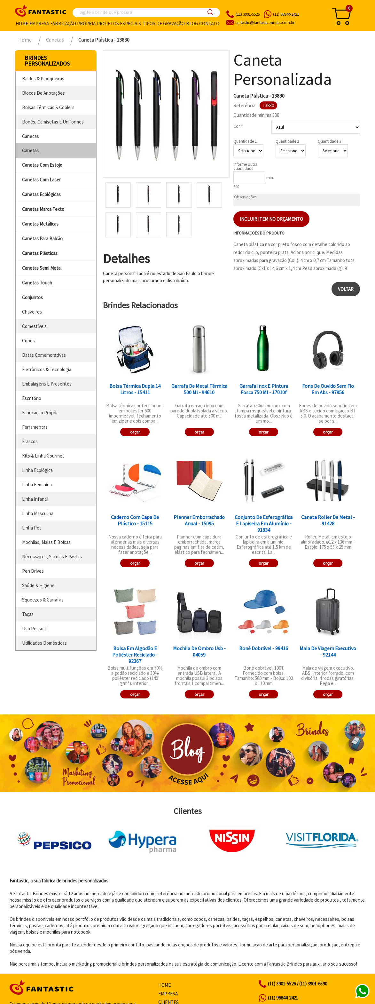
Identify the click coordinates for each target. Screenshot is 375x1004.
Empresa (39, 23)
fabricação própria (40, 413)
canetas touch (37, 283)
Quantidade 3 (329, 141)
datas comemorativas (44, 355)
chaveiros (32, 312)
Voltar (346, 289)
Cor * (238, 126)
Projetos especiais (119, 23)
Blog (192, 23)
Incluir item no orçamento (271, 219)
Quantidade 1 (245, 141)
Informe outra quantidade (245, 166)
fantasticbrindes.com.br (264, 22)
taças (28, 614)
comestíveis (34, 326)
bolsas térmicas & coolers (48, 107)
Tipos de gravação (164, 23)
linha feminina (37, 485)
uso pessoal (34, 629)
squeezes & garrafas (43, 600)
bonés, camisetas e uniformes (53, 122)
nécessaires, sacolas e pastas (52, 557)
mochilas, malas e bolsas (46, 542)
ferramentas (35, 427)
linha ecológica (37, 470)
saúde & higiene (38, 585)
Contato (209, 23)
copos (28, 341)
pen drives (33, 571)
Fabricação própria (73, 23)
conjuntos (32, 297)
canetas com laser (41, 180)
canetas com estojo (42, 165)
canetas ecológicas (41, 194)
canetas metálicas (40, 224)
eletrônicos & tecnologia (46, 369)
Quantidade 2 (287, 141)
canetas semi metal (41, 268)
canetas (30, 150)
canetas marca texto (43, 209)
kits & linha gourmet (43, 456)
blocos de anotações (43, 93)
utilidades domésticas (44, 643)
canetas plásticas (40, 253)
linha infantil (35, 499)
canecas (30, 136)
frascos (30, 441)
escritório (31, 398)
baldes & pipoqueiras (43, 79)
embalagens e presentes (47, 384)
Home (22, 23)
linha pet (31, 528)
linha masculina (37, 513)
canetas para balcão (42, 238)
